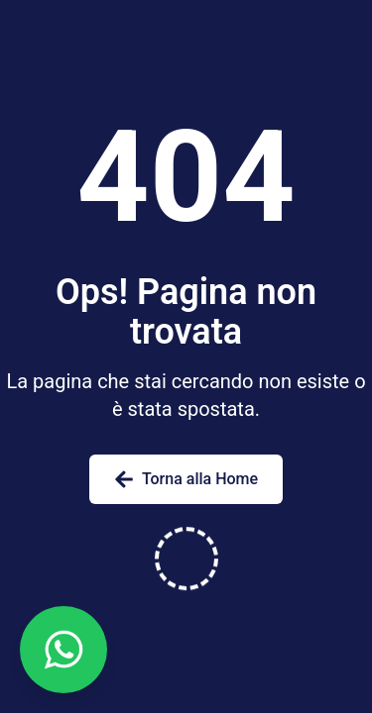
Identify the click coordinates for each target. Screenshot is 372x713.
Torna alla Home (186, 479)
